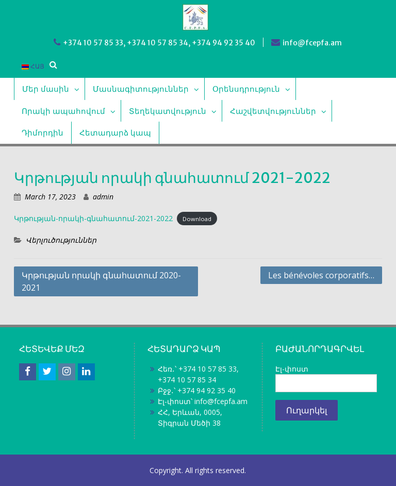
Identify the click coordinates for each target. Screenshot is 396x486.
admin (103, 197)
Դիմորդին (42, 132)
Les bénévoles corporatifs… (321, 275)
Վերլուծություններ (61, 240)
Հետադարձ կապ (115, 132)
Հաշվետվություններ (273, 111)
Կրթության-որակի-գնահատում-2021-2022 (93, 218)
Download (197, 219)
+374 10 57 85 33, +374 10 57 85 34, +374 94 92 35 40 (159, 42)
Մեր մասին (45, 88)
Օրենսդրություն (246, 88)
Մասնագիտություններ (141, 88)
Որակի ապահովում (63, 111)
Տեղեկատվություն (167, 111)
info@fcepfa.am (312, 42)
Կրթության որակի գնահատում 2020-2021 (101, 281)
